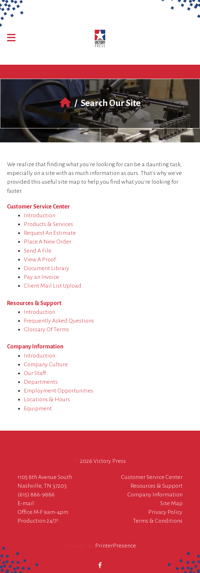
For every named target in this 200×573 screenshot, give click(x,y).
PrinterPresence (115, 546)
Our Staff (35, 373)
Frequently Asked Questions (59, 321)
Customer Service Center (38, 207)
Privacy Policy (165, 512)
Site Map (171, 503)
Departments (41, 382)
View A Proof (40, 259)
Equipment (38, 408)
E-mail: (26, 503)
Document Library (46, 268)
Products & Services (48, 224)
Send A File (37, 251)
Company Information (35, 347)
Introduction (39, 215)
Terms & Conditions (158, 521)
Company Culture (46, 364)
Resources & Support (34, 303)
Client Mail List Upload (52, 286)
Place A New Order (47, 242)
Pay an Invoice (41, 277)
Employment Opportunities (58, 391)
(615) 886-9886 (36, 494)
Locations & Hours (47, 399)
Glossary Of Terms (46, 329)
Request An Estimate (50, 233)
